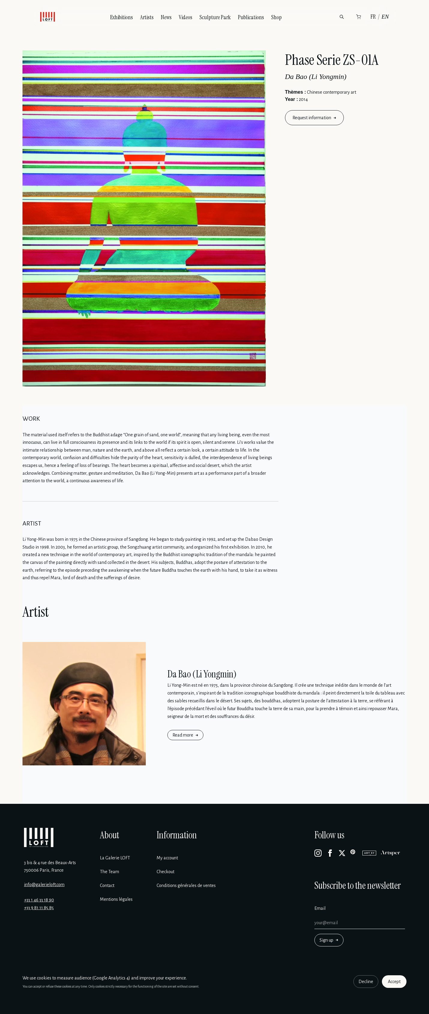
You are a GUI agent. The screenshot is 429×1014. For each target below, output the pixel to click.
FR (373, 16)
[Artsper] (390, 853)
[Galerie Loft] (38, 837)
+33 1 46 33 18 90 (39, 899)
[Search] (341, 17)
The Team (109, 871)
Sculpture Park (215, 17)
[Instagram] (318, 853)
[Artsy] (369, 853)
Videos (185, 17)
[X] (342, 853)
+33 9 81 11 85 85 (39, 907)
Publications (251, 17)
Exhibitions (121, 17)
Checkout (165, 871)
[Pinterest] (354, 853)
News (166, 17)
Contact (107, 885)
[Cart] (358, 17)
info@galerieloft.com (44, 884)
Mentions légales (116, 899)
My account (167, 857)
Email (320, 908)
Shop (276, 17)
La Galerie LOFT (115, 857)
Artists (147, 17)
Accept (394, 981)
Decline (365, 981)
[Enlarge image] (144, 218)
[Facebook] (330, 853)
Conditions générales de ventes (186, 885)
